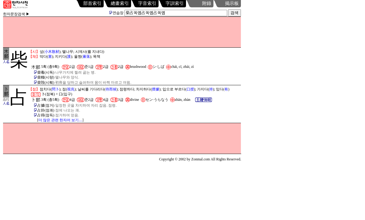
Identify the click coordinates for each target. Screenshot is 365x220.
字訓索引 (175, 3)
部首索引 (92, 3)
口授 (190, 89)
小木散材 (52, 52)
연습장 (116, 13)
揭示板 (232, 3)
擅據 (155, 89)
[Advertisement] (122, 32)
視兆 (70, 89)
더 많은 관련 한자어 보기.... (60, 120)
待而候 (111, 89)
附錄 (206, 3)
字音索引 (147, 3)
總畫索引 (120, 3)
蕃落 (86, 56)
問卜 (55, 89)
